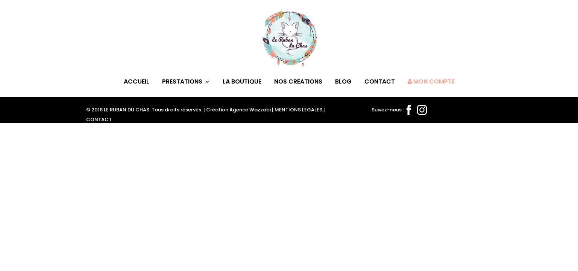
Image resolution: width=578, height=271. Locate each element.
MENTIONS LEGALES (298, 109)
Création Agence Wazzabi (238, 109)
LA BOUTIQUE (242, 82)
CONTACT (379, 82)
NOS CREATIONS (298, 82)
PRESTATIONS (182, 82)
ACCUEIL (136, 82)
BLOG (343, 82)
